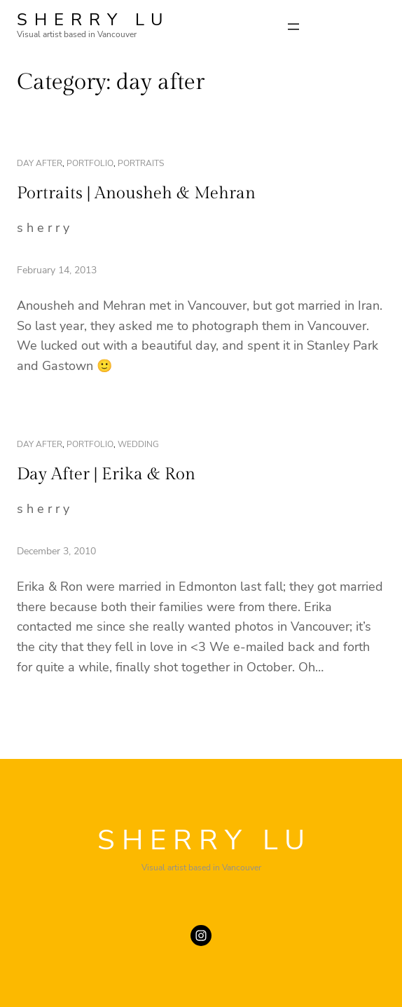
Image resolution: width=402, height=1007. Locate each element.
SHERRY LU (93, 19)
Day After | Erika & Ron (106, 474)
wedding (138, 444)
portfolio (90, 163)
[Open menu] (293, 26)
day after (39, 163)
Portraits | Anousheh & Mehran (136, 193)
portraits (141, 163)
